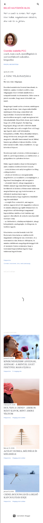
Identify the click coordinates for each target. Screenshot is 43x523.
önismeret (13, 263)
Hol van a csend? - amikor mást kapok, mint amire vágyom (20, 410)
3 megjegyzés (16, 371)
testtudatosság (25, 263)
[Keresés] (38, 3)
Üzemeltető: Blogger (21, 515)
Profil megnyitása (11, 64)
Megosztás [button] (7, 260)
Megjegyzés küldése (18, 417)
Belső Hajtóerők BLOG (17, 8)
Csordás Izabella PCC (15, 51)
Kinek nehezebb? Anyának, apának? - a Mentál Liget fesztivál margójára (20, 364)
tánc (18, 263)
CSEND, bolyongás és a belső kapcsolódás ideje (21, 496)
